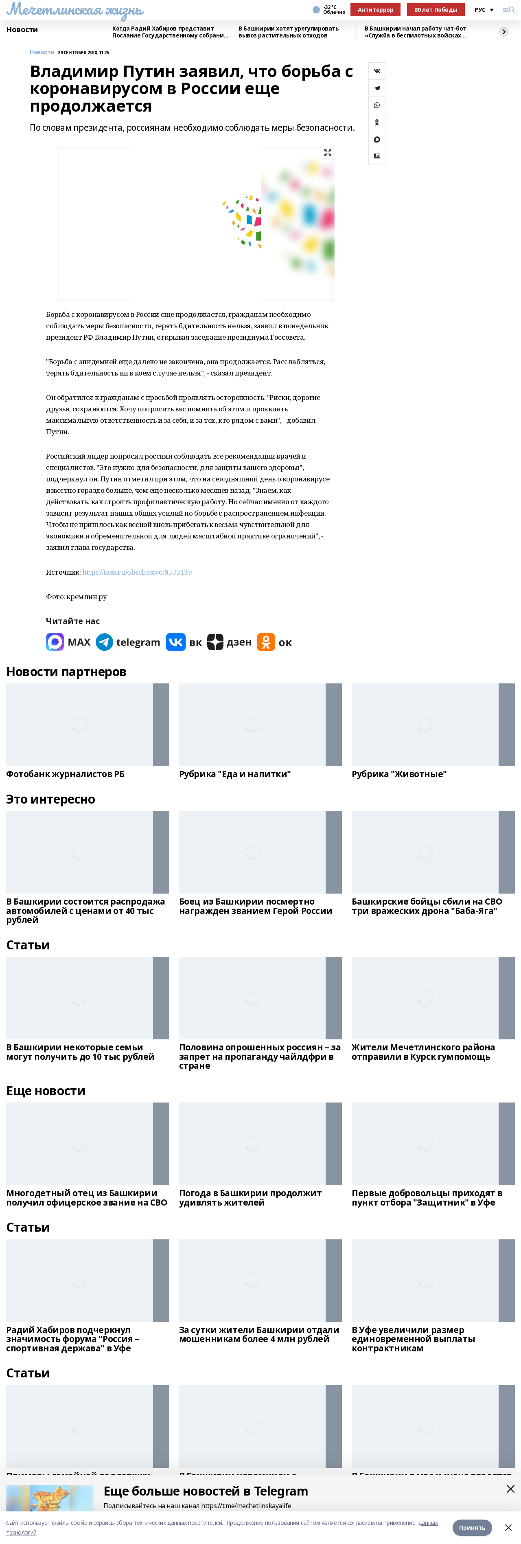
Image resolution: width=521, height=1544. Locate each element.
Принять (472, 1527)
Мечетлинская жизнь (74, 8)
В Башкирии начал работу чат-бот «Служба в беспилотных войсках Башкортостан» (415, 32)
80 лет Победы (436, 9)
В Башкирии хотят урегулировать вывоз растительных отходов (289, 32)
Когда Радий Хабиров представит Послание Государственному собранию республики (170, 32)
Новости (22, 29)
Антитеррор (376, 9)
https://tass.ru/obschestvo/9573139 (137, 572)
